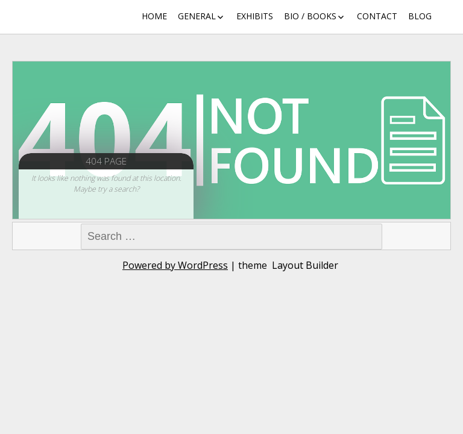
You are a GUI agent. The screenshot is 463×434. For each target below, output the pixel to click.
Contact (377, 16)
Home (154, 16)
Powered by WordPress (175, 265)
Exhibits (254, 16)
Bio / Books (310, 16)
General (197, 16)
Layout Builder (305, 265)
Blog (420, 16)
